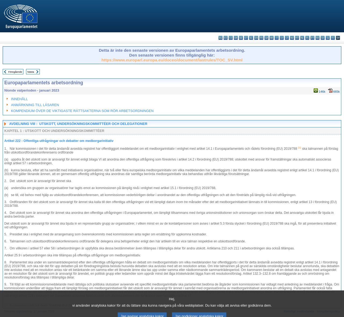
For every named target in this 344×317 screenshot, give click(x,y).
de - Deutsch (241, 38)
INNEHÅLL (19, 99)
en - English (256, 38)
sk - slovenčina (323, 38)
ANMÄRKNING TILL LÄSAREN (35, 105)
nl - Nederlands (302, 38)
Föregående (15, 71)
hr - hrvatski (272, 38)
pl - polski (307, 38)
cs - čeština (231, 38)
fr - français (261, 38)
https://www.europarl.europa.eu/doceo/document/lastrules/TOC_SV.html (171, 60)
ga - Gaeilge (266, 38)
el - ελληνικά (251, 38)
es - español (226, 38)
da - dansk (236, 38)
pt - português (312, 38)
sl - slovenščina (328, 38)
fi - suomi (333, 38)
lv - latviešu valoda (282, 38)
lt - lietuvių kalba (287, 38)
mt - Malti (297, 38)
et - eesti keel (246, 38)
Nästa (30, 71)
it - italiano (277, 38)
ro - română (318, 38)
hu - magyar (292, 38)
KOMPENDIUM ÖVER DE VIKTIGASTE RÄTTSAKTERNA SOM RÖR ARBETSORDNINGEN (82, 111)
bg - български (220, 38)
